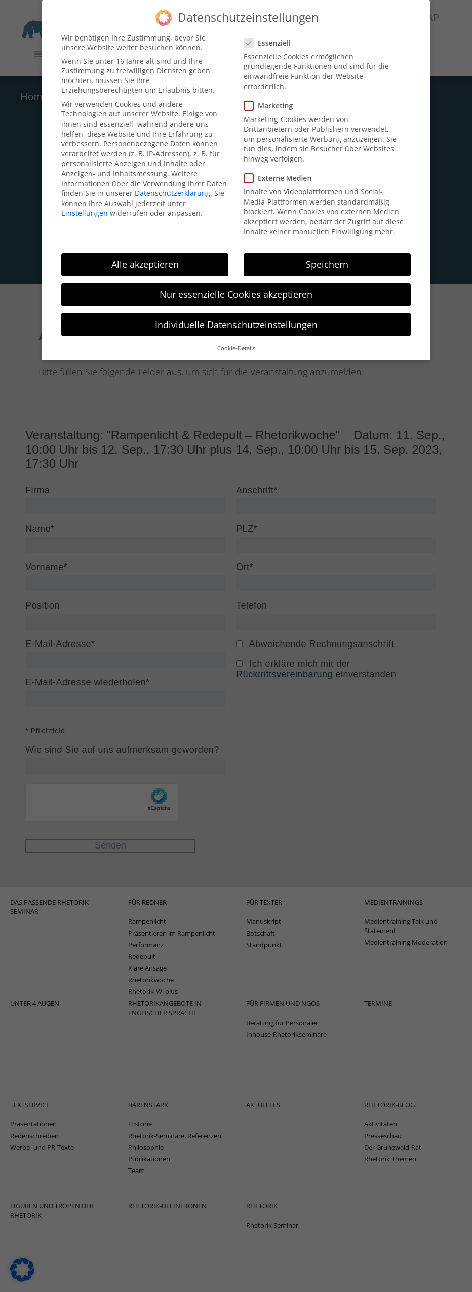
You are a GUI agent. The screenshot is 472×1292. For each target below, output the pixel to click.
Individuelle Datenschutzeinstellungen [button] (236, 314)
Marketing (271, 95)
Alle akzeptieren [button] (145, 254)
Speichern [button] (327, 254)
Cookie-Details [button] (236, 337)
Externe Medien (281, 168)
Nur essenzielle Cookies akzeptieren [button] (236, 284)
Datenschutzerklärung (172, 183)
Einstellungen (84, 203)
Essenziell (270, 32)
